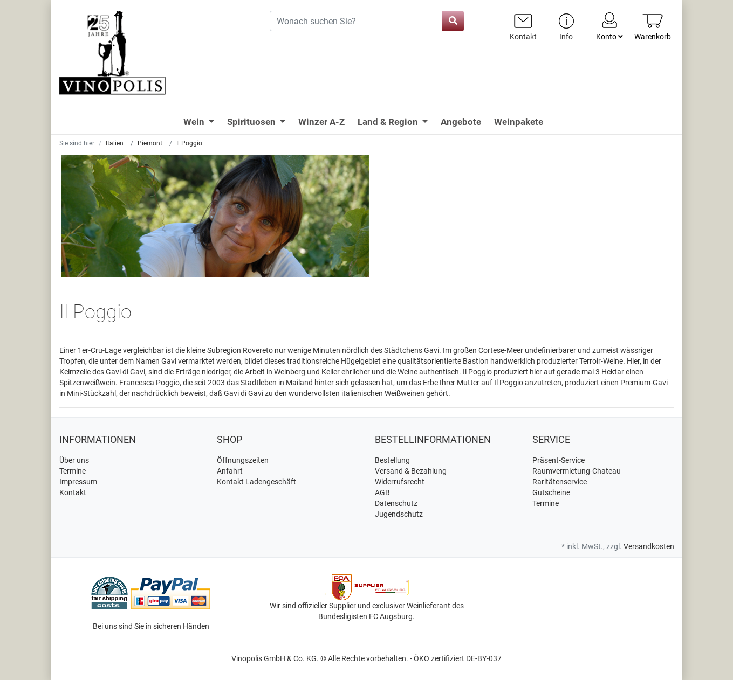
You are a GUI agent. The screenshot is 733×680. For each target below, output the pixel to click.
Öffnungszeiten (243, 460)
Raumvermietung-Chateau (576, 471)
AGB (382, 492)
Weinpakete (518, 121)
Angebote (461, 121)
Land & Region (389, 121)
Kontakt (72, 492)
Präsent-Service (558, 460)
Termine (72, 471)
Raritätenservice (559, 481)
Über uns (74, 460)
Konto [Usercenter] (609, 26)
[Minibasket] (652, 27)
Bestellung (392, 460)
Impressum (78, 481)
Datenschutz (396, 503)
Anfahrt (230, 471)
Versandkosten (649, 546)
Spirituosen (252, 121)
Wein (195, 121)
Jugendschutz (399, 514)
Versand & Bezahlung (411, 471)
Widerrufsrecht (399, 481)
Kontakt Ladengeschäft (256, 481)
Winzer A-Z (321, 121)
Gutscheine (551, 492)
